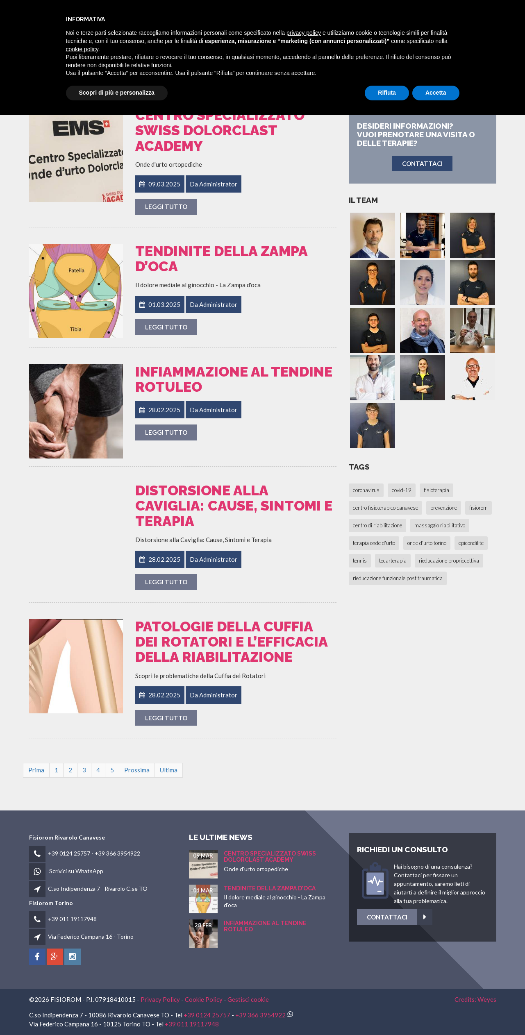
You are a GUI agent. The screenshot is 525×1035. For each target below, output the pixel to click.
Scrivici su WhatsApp (76, 870)
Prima (36, 770)
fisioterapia (436, 490)
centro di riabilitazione (377, 525)
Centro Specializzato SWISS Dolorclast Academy (220, 130)
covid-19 (401, 490)
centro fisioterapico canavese (385, 507)
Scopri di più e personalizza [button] (117, 1012)
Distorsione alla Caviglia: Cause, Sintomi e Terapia (233, 505)
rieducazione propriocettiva (449, 560)
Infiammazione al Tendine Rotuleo (233, 379)
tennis (360, 560)
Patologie (372, 17)
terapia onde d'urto (374, 543)
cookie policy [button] (82, 969)
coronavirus (366, 490)
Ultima (168, 770)
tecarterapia (393, 560)
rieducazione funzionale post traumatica (398, 578)
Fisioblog (415, 17)
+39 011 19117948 (72, 918)
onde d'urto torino (426, 543)
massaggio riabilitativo (439, 525)
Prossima (137, 770)
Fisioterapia (325, 17)
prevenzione (443, 507)
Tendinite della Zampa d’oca (221, 259)
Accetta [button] (435, 1012)
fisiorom (280, 17)
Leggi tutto (166, 206)
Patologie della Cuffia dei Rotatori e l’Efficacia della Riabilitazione (231, 641)
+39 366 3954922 (117, 853)
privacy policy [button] (303, 953)
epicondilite (471, 543)
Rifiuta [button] (387, 1012)
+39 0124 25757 (69, 853)
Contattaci (492, 917)
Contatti (457, 17)
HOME (247, 17)
